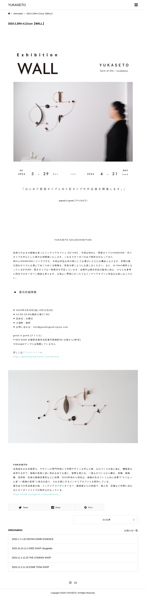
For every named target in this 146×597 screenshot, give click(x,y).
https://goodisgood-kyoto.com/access (36, 356)
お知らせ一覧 (131, 530)
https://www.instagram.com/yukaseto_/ (37, 494)
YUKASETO (17, 5)
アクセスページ (31, 352)
